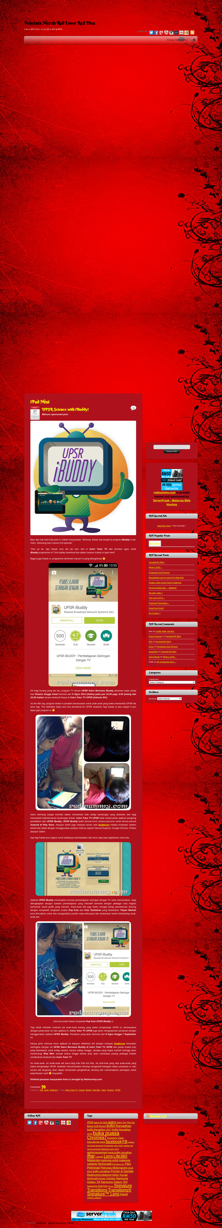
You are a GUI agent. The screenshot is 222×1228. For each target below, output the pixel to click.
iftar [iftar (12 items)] (91, 1156)
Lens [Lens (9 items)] (108, 1156)
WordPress (41, 1223)
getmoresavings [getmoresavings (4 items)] (97, 1152)
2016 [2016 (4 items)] (90, 1122)
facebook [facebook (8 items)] (114, 1141)
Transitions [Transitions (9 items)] (97, 1190)
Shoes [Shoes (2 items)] (110, 1186)
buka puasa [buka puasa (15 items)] (106, 1133)
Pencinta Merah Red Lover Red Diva (59, 23)
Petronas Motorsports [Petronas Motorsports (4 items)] (113, 1167)
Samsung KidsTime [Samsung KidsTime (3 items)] (97, 1186)
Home (194, 40)
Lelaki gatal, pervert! (165, 631)
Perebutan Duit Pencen (159, 572)
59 (43, 1086)
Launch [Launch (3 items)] (99, 1157)
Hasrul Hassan (155, 636)
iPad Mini (96, 1090)
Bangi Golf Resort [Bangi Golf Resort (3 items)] (96, 1126)
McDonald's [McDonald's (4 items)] (105, 1163)
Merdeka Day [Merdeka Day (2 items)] (118, 1164)
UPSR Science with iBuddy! (65, 409)
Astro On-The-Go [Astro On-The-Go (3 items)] (125, 1122)
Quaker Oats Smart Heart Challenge (165, 582)
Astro (46, 1090)
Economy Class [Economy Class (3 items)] (115, 1138)
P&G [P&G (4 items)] (128, 1163)
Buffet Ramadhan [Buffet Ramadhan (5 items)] (118, 1126)
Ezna (151, 646)
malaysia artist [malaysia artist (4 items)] (109, 1160)
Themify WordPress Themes (61, 1223)
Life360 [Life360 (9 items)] (120, 1156)
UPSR (117, 1090)
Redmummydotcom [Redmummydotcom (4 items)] (99, 1174)
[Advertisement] (111, 8)
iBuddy (88, 1090)
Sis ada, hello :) (156, 593)
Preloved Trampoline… (159, 603)
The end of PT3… (157, 598)
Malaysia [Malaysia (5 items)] (93, 1160)
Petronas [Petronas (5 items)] (93, 1167)
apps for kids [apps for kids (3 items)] (101, 1122)
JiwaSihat (153, 651)
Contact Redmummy (177, 40)
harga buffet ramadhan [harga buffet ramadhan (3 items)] (120, 1152)
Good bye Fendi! (156, 608)
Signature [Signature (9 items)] (123, 1185)
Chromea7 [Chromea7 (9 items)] (97, 1137)
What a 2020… (155, 567)
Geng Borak (154, 657)
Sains (103, 1090)
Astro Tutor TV (71, 1090)
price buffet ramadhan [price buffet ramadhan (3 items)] (98, 1171)
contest (81, 1090)
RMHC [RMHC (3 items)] (115, 1175)
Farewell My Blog (156, 562)
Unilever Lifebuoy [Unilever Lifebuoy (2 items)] (94, 1198)
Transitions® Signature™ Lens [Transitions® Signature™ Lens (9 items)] (109, 1192)
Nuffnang (54, 1090)
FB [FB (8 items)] (124, 1141)
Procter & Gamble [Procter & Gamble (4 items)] (122, 1171)
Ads (41, 1090)
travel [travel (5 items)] (124, 1194)
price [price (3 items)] (130, 1168)
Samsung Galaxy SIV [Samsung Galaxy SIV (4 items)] (114, 1182)
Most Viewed (155, 543)
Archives (153, 698)
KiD (150, 641)
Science (110, 1090)
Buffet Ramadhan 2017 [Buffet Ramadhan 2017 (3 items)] (99, 1129)
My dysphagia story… (166, 662)
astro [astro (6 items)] (112, 1122)
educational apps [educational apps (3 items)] (96, 1142)
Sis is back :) (154, 613)
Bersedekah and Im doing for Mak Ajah (166, 577)
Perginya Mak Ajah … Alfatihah (163, 588)
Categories (154, 679)
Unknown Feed (158, 1116)
